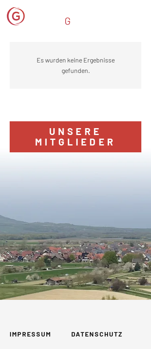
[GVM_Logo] (57, 16)
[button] (140, 16)
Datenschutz (97, 334)
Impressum (30, 334)
